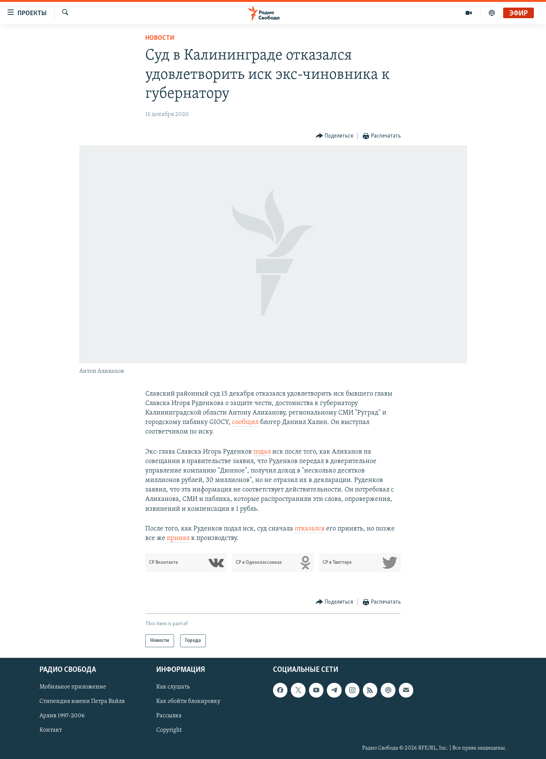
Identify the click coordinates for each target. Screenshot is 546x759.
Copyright (169, 731)
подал (262, 451)
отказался (310, 528)
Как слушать (173, 687)
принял (178, 538)
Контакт (50, 731)
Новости (159, 38)
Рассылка (169, 716)
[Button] (334, 136)
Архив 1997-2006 (62, 716)
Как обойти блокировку (188, 702)
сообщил (246, 422)
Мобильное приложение (72, 687)
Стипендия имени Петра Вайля (82, 702)
